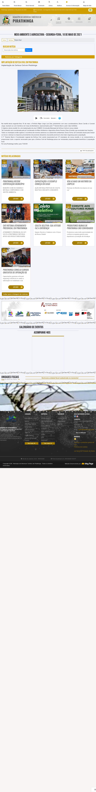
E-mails (43, 434)
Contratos (44, 428)
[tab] (51, 20)
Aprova (27, 421)
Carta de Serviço (29, 429)
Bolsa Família (28, 427)
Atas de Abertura (46, 418)
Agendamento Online (31, 418)
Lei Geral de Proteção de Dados (84, 451)
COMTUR (27, 432)
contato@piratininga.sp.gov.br (86, 429)
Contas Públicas (29, 435)
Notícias (10, 40)
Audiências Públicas (30, 424)
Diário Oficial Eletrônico (47, 431)
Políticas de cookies (80, 447)
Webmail (60, 424)
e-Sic (42, 437)
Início (4, 40)
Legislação (44, 440)
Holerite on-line (62, 418)
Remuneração (61, 421)
